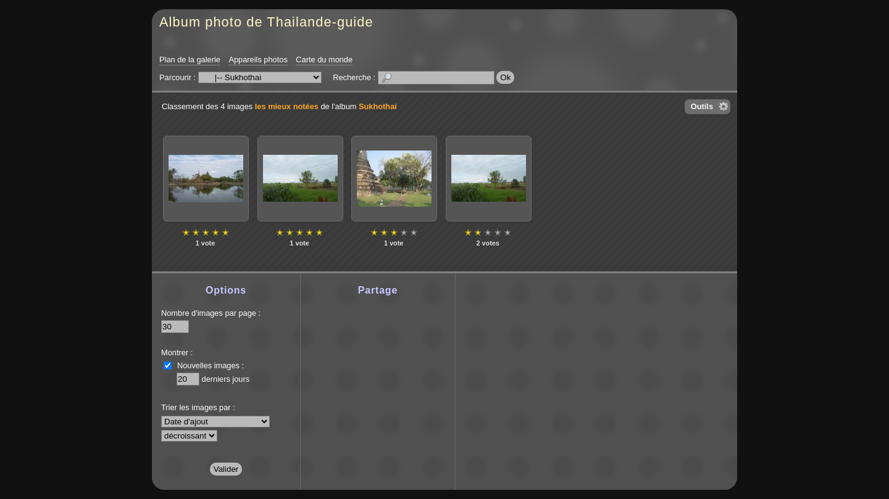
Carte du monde (324, 59)
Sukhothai (378, 106)
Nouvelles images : (210, 365)
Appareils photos (257, 59)
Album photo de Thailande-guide (266, 22)
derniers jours (226, 379)
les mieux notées (287, 106)
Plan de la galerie (189, 59)
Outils (702, 106)
